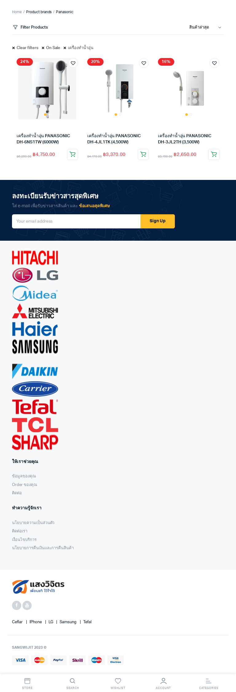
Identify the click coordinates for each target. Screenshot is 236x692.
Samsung (68, 622)
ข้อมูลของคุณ (24, 476)
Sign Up (158, 221)
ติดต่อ (17, 493)
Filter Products (30, 27)
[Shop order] (206, 28)
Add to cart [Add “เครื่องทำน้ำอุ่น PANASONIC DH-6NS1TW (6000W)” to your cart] (72, 154)
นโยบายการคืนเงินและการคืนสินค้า (43, 548)
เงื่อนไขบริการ (24, 540)
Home (17, 12)
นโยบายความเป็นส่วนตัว (33, 523)
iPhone (36, 622)
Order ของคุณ (24, 485)
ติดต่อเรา (19, 531)
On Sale (53, 48)
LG (51, 622)
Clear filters (27, 48)
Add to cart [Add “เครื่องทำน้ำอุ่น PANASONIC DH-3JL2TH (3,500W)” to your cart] (214, 154)
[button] (73, 63)
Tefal (87, 622)
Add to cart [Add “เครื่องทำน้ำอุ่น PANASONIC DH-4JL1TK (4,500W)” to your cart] (143, 154)
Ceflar (18, 622)
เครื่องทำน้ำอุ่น (80, 48)
